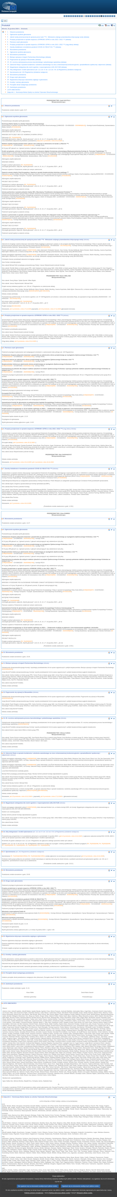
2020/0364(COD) (28, 366)
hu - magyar (95, 16)
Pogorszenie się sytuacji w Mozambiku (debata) (25, 59)
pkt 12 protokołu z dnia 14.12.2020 (71, 836)
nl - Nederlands (99, 16)
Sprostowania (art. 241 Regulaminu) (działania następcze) (29, 72)
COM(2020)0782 (7, 145)
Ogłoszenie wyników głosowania (20, 34)
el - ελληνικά (77, 16)
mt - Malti (97, 16)
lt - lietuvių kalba (93, 16)
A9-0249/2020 (16, 127)
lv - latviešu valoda (90, 16)
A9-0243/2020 (57, 219)
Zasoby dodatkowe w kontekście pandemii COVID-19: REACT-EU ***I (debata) (35, 47)
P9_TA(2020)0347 (26, 641)
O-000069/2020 (31, 765)
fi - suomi (112, 16)
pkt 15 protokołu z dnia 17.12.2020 (50, 309)
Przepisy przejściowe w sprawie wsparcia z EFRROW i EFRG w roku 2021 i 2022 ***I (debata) (40, 39)
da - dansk (71, 16)
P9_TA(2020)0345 (13, 600)
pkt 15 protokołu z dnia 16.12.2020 (21, 796)
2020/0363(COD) (29, 361)
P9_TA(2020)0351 (19, 845)
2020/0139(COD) (8, 156)
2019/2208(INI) (42, 919)
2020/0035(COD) (7, 396)
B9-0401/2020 (44, 291)
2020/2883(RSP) (7, 669)
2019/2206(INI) (44, 913)
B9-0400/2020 (42, 790)
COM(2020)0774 (17, 405)
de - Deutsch (73, 16)
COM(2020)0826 (7, 356)
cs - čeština (69, 16)
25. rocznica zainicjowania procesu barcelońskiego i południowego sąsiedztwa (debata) (38, 62)
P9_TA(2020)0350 (7, 845)
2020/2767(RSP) (32, 790)
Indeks (5, 20)
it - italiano (88, 16)
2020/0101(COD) (106, 476)
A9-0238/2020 (6, 921)
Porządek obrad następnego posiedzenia (23, 85)
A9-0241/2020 (45, 247)
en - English (80, 16)
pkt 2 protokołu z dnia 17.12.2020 (20, 309)
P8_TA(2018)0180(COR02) (19, 856)
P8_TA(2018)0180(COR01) (36, 856)
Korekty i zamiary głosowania (19, 82)
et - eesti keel (75, 16)
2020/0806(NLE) (80, 125)
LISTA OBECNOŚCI (13, 90)
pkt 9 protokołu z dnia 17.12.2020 (51, 796)
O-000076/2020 (31, 807)
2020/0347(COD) (29, 145)
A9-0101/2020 (12, 326)
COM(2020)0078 (88, 395)
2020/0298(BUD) (68, 412)
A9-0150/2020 (62, 478)
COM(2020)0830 (7, 372)
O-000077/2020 (31, 250)
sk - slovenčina (108, 16)
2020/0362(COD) (29, 356)
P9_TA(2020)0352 (31, 845)
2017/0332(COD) (65, 245)
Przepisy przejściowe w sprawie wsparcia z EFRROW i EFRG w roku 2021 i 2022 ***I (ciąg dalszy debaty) (44, 44)
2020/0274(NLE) (81, 197)
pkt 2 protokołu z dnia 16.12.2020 (43, 462)
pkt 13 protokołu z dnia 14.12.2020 (93, 856)
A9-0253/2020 (86, 405)
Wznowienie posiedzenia (18, 49)
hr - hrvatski (86, 16)
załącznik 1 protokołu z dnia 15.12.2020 (49, 141)
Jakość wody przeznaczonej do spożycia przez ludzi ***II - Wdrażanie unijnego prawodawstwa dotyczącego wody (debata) (49, 37)
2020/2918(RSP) (23, 724)
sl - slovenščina (110, 16)
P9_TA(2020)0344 (26, 301)
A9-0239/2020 (66, 175)
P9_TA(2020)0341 (30, 184)
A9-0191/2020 (67, 396)
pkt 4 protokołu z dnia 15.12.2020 (24, 442)
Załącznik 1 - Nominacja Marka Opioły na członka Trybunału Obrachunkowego (32, 92)
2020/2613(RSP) (34, 291)
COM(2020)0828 (7, 366)
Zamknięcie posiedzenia (18, 87)
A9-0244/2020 (20, 198)
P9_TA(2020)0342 (30, 207)
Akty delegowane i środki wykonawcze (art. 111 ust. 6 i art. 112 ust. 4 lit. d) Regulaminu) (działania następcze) (45, 69)
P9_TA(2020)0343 (30, 228)
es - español (67, 16)
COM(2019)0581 (50, 324)
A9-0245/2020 (10, 915)
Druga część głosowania (18, 77)
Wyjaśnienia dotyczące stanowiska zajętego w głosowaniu (29, 80)
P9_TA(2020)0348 (92, 843)
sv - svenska (114, 16)
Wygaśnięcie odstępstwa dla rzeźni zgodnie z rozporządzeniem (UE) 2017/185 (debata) (38, 67)
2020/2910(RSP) (7, 698)
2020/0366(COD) (29, 372)
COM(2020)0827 (7, 361)
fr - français (82, 16)
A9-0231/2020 (52, 156)
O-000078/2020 (31, 254)
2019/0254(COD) (72, 324)
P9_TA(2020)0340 (26, 165)
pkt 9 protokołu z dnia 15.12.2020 (20, 462)
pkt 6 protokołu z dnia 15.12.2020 (25, 341)
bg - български (64, 16)
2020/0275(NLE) (7, 219)
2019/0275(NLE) (7, 175)
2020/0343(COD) (38, 405)
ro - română (106, 16)
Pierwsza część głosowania (19, 42)
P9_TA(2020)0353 (43, 845)
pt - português (103, 16)
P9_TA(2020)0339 (15, 137)
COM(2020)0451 (85, 476)
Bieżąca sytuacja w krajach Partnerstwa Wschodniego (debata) (30, 57)
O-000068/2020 (31, 758)
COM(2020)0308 (100, 154)
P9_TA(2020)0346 (26, 620)
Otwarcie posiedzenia (17, 32)
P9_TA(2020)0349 (104, 843)
